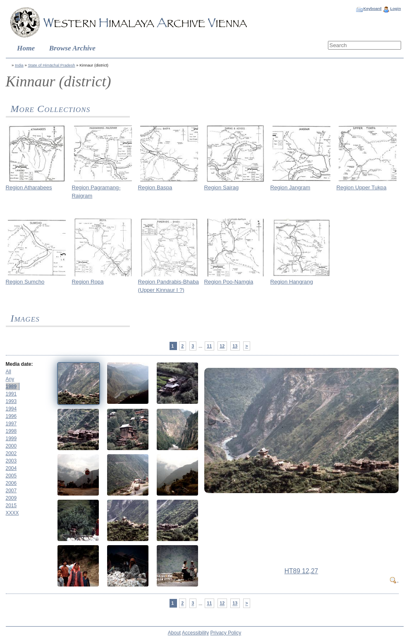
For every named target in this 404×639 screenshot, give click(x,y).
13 (234, 345)
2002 (11, 453)
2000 (11, 446)
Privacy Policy (225, 633)
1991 (11, 394)
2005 (11, 476)
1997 (11, 424)
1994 (11, 409)
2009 (11, 498)
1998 (11, 431)
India (19, 65)
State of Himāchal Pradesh (51, 65)
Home (26, 48)
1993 (11, 401)
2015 (11, 505)
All (8, 371)
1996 (11, 416)
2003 (11, 461)
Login (395, 8)
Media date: (19, 364)
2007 (11, 491)
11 (209, 345)
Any (10, 379)
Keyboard (372, 8)
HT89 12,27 (301, 571)
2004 (11, 468)
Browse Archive (72, 48)
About (174, 633)
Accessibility (195, 633)
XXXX (12, 513)
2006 (11, 483)
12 (222, 345)
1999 (11, 438)
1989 (11, 386)
